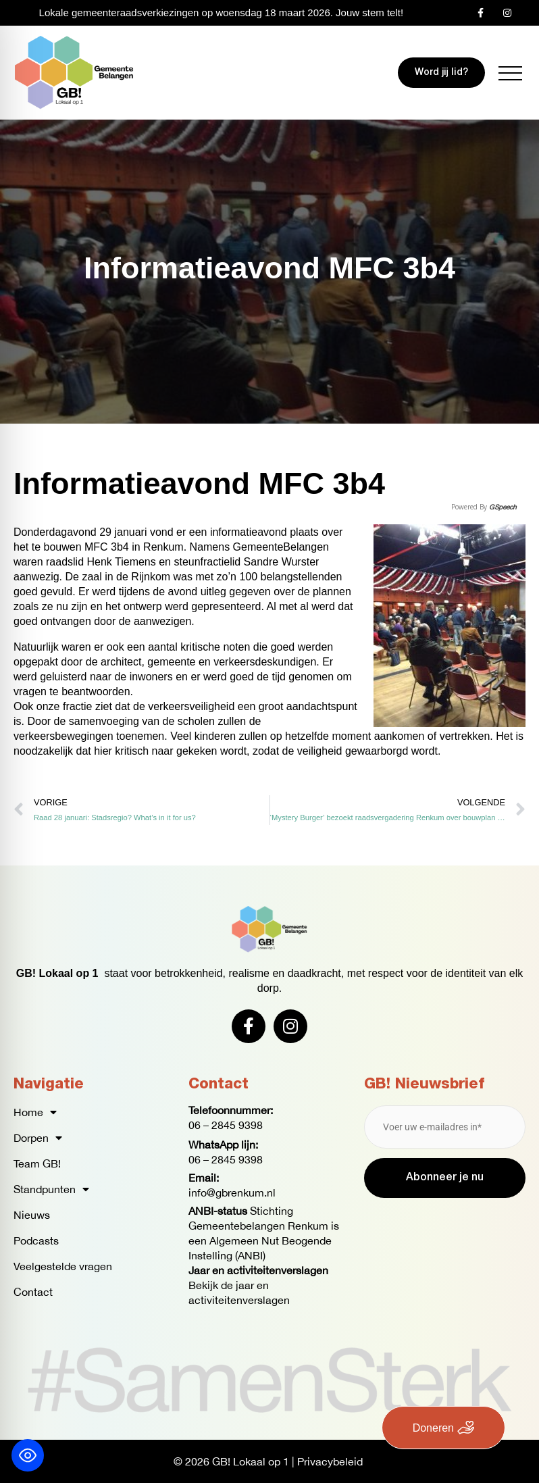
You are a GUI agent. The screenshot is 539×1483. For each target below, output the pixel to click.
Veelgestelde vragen (63, 1266)
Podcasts (36, 1240)
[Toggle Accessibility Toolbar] (27, 1455)
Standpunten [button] (51, 1189)
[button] (510, 73)
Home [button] (35, 1112)
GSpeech (503, 506)
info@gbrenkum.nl (232, 1192)
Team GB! (37, 1163)
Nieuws (32, 1215)
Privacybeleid (330, 1461)
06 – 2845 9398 (225, 1125)
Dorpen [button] (38, 1137)
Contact (33, 1292)
